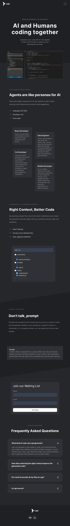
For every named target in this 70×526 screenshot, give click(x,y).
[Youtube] (30, 517)
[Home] (6, 4)
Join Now (35, 410)
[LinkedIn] (35, 517)
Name (15, 391)
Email (15, 399)
